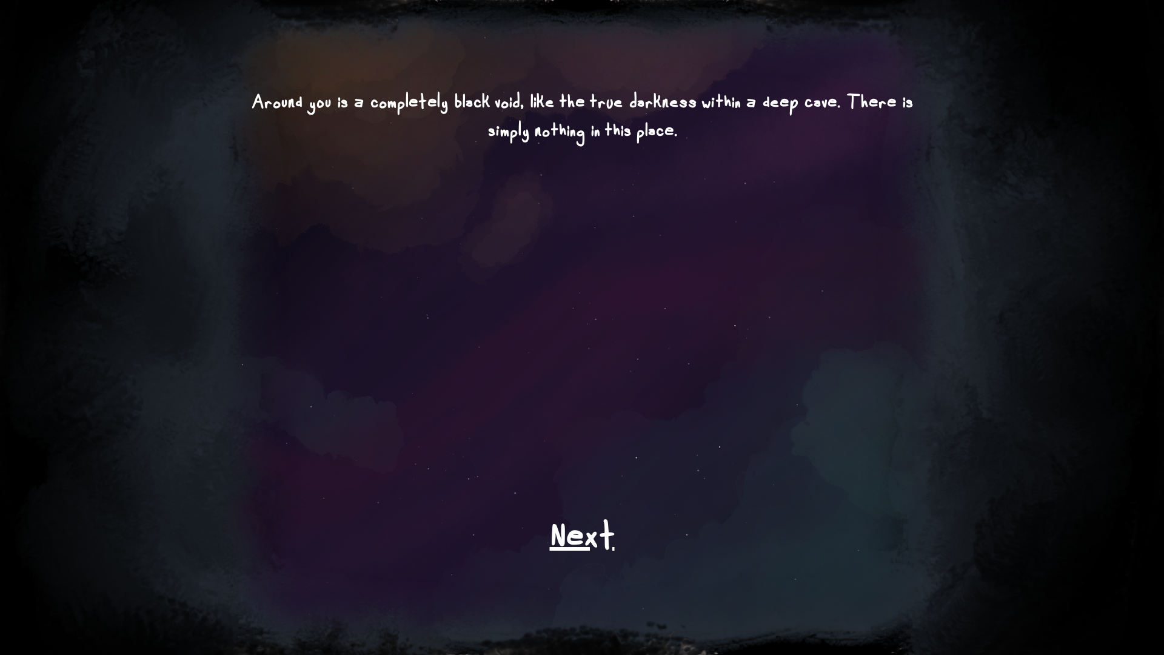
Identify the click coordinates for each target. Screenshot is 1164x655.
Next (582, 541)
